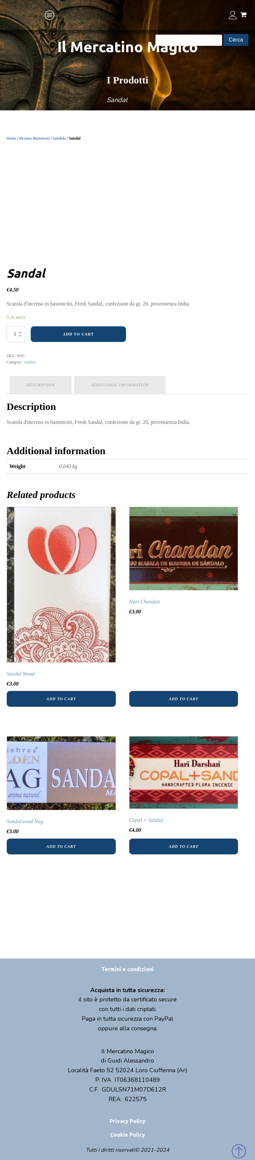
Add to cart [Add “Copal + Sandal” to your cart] (183, 846)
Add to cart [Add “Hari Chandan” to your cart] (183, 699)
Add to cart (78, 334)
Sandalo (59, 138)
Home (11, 138)
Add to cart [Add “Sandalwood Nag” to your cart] (61, 846)
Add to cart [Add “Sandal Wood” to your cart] (61, 699)
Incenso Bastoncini (34, 138)
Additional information (120, 385)
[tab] (40, 385)
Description (40, 385)
